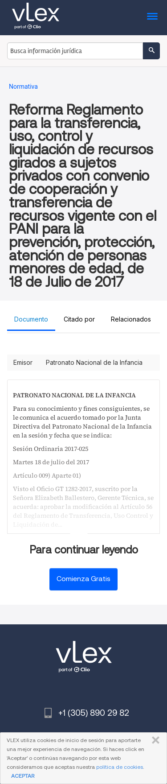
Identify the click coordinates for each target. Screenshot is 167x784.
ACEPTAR (22, 776)
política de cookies (119, 767)
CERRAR (154, 740)
